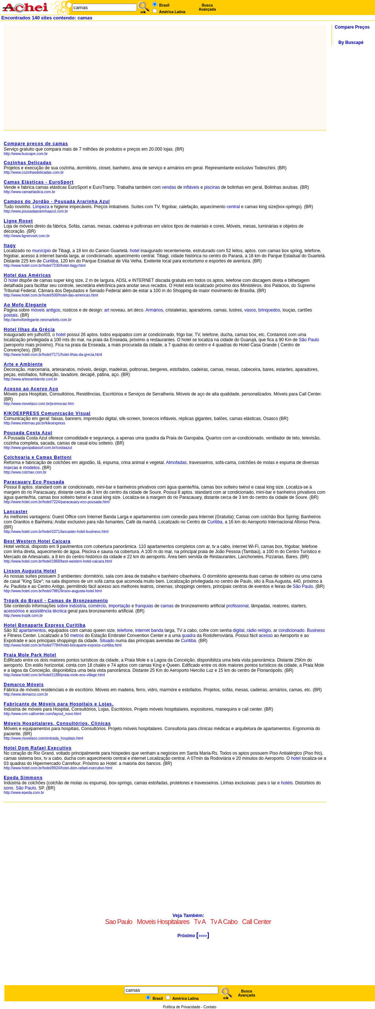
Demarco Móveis (24, 684)
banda (157, 630)
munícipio (41, 250)
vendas (169, 187)
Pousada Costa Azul (28, 432)
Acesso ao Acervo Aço (31, 388)
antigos (53, 310)
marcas (11, 467)
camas (167, 605)
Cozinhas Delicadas (28, 162)
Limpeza (41, 206)
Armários (154, 310)
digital (238, 630)
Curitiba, (51, 261)
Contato (210, 1007)
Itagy (10, 245)
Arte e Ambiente (23, 364)
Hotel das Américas (27, 275)
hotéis (287, 782)
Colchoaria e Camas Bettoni (37, 457)
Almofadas (176, 462)
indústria (77, 605)
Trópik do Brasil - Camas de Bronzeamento (56, 600)
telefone (125, 630)
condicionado (292, 630)
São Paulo (309, 339)
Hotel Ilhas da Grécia (29, 329)
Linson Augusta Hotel (30, 571)
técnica (60, 611)
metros (77, 635)
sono (8, 788)
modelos (31, 467)
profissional (237, 605)
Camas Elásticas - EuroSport (39, 182)
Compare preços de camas (36, 143)
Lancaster (16, 511)
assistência (40, 611)
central (233, 206)
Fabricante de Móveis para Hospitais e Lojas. (59, 704)
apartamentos (32, 630)
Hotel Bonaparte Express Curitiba (44, 625)
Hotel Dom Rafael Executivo (37, 748)
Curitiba (188, 640)
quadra (189, 635)
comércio (97, 605)
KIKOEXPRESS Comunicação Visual (47, 413)
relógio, (265, 630)
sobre (62, 605)
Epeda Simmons (23, 777)
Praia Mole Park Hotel (30, 655)
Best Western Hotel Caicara (37, 541)
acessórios (14, 611)
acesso (266, 635)
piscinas (212, 187)
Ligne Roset (18, 221)
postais (11, 315)
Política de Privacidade (181, 1007)
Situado (107, 640)
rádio (252, 630)
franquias (144, 605)
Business (316, 630)
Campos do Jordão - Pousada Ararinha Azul (57, 201)
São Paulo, (26, 788)
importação (119, 605)
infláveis (191, 187)
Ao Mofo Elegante (25, 305)
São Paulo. (304, 586)
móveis (38, 310)
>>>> (202, 936)
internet (142, 630)
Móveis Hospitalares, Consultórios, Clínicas (57, 723)
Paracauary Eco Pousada (34, 482)
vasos (250, 310)
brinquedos (269, 310)
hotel (135, 250)
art (106, 310)
